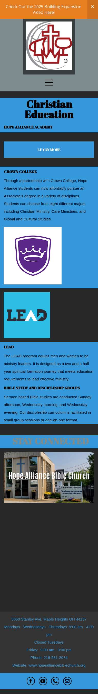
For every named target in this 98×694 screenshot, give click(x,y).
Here (49, 12)
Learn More (49, 149)
